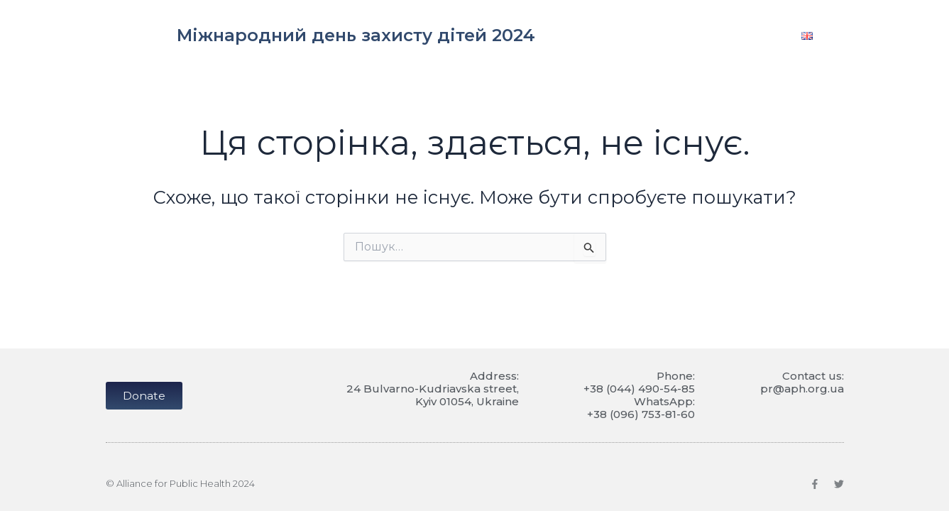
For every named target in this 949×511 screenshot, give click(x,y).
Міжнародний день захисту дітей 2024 (356, 35)
